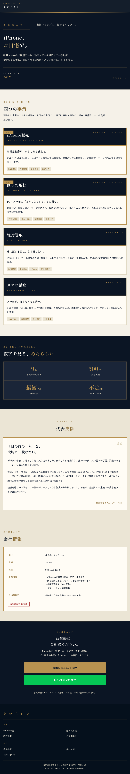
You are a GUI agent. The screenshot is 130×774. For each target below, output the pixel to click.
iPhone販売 (8, 730)
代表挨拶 (7, 749)
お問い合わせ (9, 754)
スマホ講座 (71, 735)
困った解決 (71, 730)
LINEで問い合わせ (65, 679)
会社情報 (70, 749)
